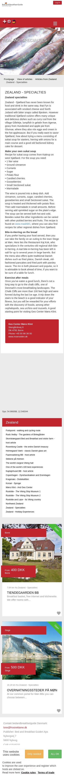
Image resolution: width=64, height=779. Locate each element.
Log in (57, 3)
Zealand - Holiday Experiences (20, 512)
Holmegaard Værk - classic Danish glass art (26, 451)
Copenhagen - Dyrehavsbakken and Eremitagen (28, 475)
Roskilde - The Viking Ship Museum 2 (23, 495)
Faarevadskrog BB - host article (20, 455)
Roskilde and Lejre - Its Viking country (23, 499)
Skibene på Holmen (15, 459)
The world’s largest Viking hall (19, 463)
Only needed (34, 754)
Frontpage (9, 79)
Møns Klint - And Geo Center (19, 487)
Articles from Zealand (46, 79)
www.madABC (23, 224)
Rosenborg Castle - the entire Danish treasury (27, 447)
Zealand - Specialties (15, 508)
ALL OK (55, 754)
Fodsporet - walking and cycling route (23, 430)
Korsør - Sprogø (13, 483)
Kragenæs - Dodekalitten (17, 479)
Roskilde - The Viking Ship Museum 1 (23, 491)
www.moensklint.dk (18, 336)
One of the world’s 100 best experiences (24, 467)
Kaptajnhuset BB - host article (19, 471)
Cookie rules (28, 772)
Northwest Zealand (14, 503)
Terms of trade (46, 772)
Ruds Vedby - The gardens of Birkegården (25, 434)
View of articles (24, 79)
